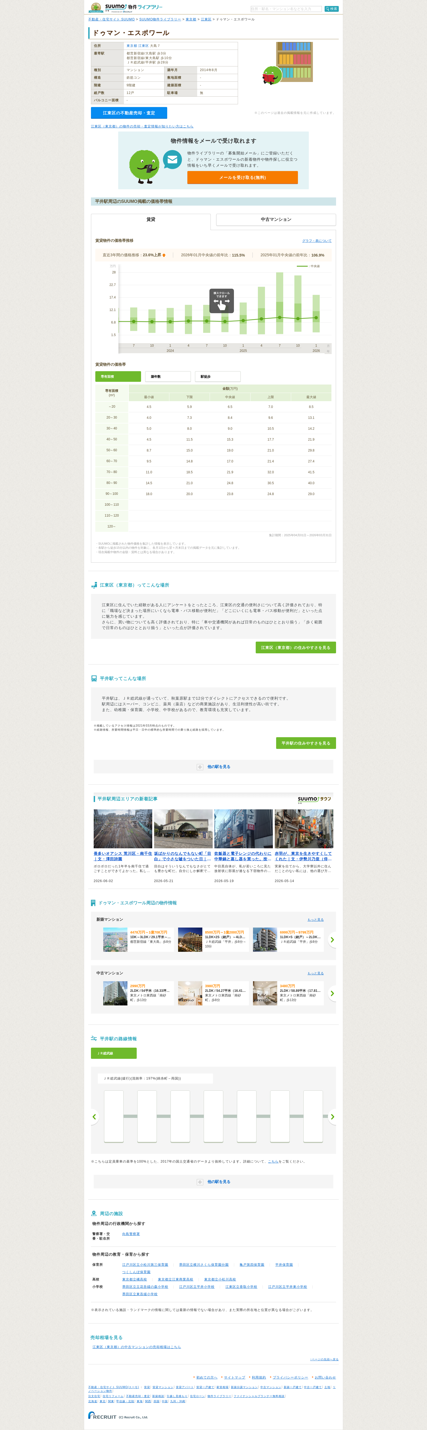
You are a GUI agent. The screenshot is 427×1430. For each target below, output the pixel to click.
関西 (148, 1401)
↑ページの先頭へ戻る (324, 1359)
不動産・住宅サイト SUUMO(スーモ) (113, 1387)
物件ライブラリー (219, 1396)
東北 (103, 1401)
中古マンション (270, 1387)
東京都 (191, 19)
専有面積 (107, 377)
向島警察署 (131, 1234)
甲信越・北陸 (125, 1401)
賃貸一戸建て (205, 1387)
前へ (95, 1116)
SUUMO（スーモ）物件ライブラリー (125, 8)
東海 (140, 1401)
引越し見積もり (177, 1396)
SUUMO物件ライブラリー (160, 19)
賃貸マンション (162, 1387)
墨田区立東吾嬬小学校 (140, 1294)
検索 (333, 9)
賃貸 (147, 1387)
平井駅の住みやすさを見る (306, 743)
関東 (111, 1401)
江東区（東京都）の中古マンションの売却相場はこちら (137, 1347)
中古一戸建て (313, 1387)
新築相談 (158, 1396)
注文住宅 (94, 1396)
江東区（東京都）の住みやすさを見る (296, 647)
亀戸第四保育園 (252, 1265)
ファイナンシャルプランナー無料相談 (259, 1396)
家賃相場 (222, 1387)
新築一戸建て (293, 1387)
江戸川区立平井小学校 (197, 1287)
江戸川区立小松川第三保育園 (145, 1265)
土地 (327, 1387)
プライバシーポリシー (290, 1377)
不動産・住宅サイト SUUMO (111, 19)
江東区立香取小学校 (241, 1287)
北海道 (92, 1401)
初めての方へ (207, 1377)
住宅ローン (197, 1396)
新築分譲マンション (244, 1387)
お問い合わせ (325, 1377)
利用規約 (259, 1377)
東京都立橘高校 (134, 1279)
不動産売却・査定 (138, 1396)
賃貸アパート (185, 1387)
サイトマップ (234, 1377)
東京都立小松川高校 (220, 1279)
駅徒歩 (206, 377)
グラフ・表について (317, 241)
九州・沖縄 (177, 1401)
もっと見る (315, 920)
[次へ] (332, 940)
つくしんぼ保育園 (136, 1272)
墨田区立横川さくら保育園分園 (204, 1265)
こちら (273, 1161)
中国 (165, 1401)
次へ (332, 1116)
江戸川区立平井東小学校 (287, 1287)
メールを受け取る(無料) (242, 177)
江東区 (206, 19)
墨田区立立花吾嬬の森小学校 (145, 1287)
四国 (157, 1401)
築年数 (156, 377)
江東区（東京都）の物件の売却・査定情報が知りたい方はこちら (142, 126)
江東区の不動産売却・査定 (129, 113)
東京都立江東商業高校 (175, 1279)
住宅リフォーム (113, 1396)
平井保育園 (284, 1265)
